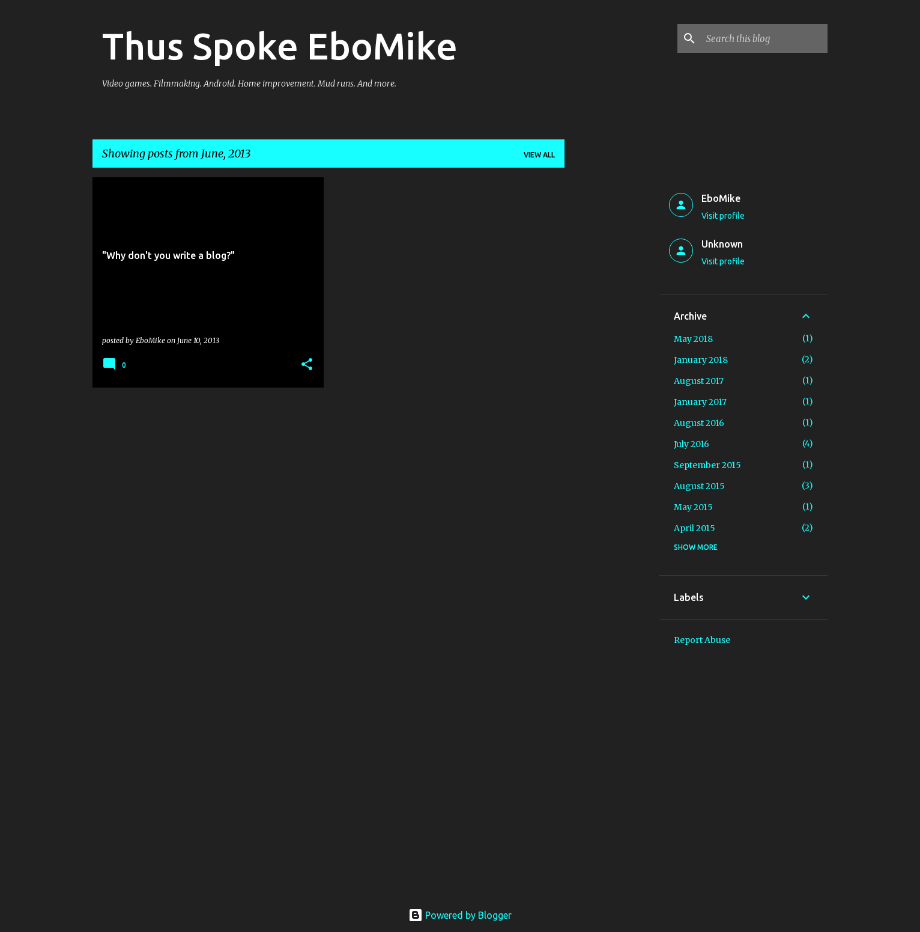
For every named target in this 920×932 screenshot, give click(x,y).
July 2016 (691, 444)
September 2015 (707, 465)
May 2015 (693, 507)
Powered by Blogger (460, 915)
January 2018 (701, 360)
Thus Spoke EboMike (280, 46)
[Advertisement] (611, 357)
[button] (307, 365)
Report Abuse (702, 640)
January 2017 (700, 402)
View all (539, 155)
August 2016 (699, 423)
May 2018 (693, 339)
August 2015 (699, 486)
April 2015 (694, 528)
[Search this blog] (764, 38)
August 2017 (699, 381)
